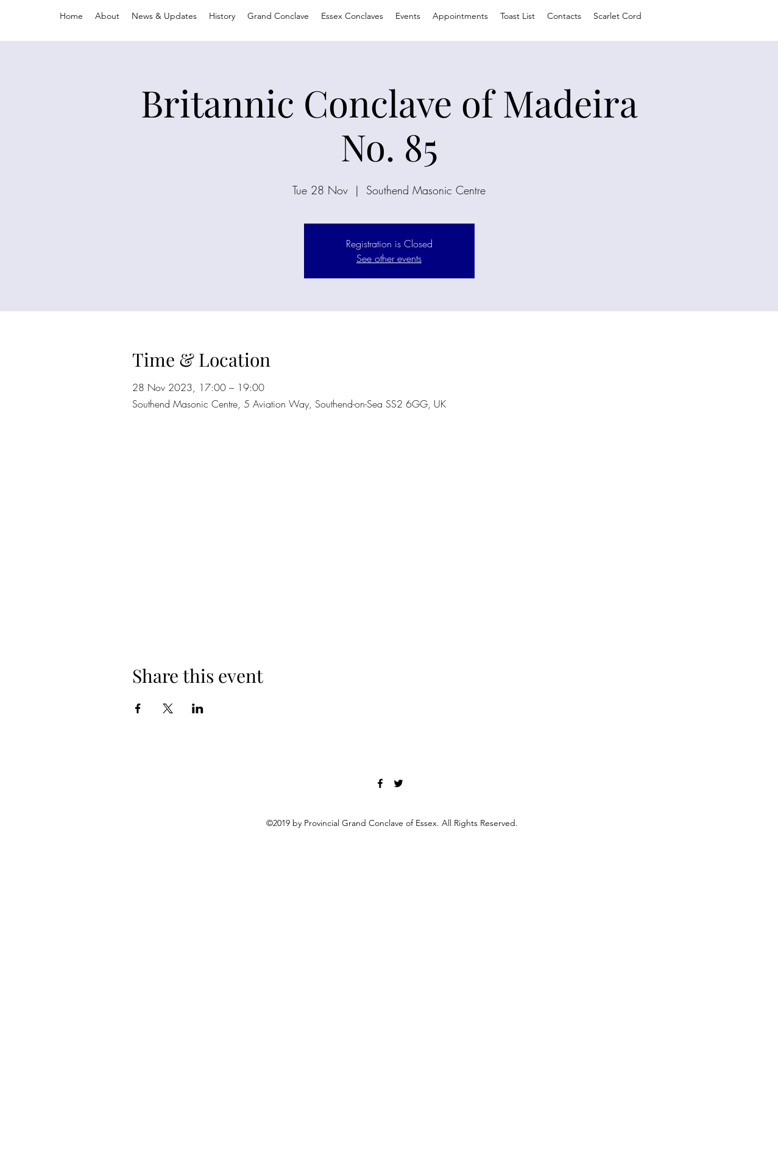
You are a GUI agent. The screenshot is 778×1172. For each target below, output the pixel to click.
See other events (389, 258)
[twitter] (398, 783)
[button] (460, 16)
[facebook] (380, 783)
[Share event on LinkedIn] (197, 708)
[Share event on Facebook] (138, 708)
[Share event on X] (168, 708)
